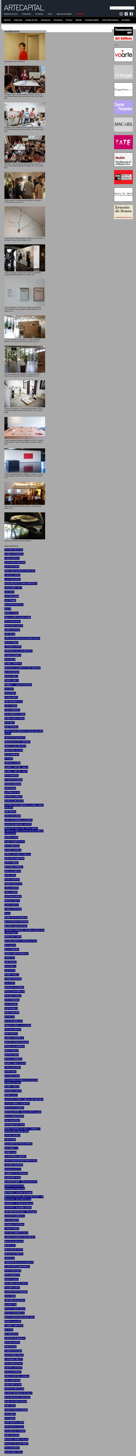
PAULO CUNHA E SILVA (15, 1309)
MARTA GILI (10, 1245)
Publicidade (26, 14)
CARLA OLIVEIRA (12, 1067)
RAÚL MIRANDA (12, 846)
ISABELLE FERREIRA (14, 554)
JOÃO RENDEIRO (12, 1448)
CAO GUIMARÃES (12, 579)
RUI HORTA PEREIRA (14, 867)
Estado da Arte (32, 20)
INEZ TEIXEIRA (11, 727)
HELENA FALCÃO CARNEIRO (17, 742)
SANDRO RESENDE (13, 979)
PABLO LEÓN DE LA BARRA (17, 1376)
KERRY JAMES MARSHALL (16, 954)
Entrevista (18, 20)
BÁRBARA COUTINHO (14, 1224)
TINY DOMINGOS (12, 1275)
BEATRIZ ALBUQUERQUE (16, 926)
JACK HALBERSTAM (13, 1021)
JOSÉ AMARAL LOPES (14, 1422)
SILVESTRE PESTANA (14, 605)
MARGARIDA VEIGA (13, 1452)
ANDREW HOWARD (13, 1351)
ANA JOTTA (10, 983)
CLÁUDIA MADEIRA (13, 780)
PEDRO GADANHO (13, 1321)
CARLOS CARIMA (12, 575)
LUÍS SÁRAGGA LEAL (14, 1427)
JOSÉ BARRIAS (11, 1008)
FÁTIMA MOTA (11, 697)
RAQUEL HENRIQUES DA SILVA (18, 1393)
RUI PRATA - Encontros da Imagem (18, 1192)
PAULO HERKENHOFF (14, 1116)
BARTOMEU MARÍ (13, 1177)
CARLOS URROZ (12, 1229)
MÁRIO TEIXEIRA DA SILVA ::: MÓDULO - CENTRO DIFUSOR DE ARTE (22, 1130)
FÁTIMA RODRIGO (13, 655)
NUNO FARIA (10, 1072)
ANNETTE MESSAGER (14, 1389)
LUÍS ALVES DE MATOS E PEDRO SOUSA (22, 638)
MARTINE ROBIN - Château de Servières (21, 1182)
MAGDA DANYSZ (12, 1342)
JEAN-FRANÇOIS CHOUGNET (17, 1397)
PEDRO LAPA (10, 1152)
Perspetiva (58, 20)
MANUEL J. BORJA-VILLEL (16, 1439)
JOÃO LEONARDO (12, 816)
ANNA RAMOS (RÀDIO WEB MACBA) (21, 1161)
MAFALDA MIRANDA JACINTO (18, 824)
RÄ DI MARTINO (12, 672)
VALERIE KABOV (12, 1288)
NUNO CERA (10, 875)
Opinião (79, 20)
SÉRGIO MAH (10, 1347)
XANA (7, 913)
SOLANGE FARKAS (13, 996)
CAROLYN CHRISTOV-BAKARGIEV (20, 1237)
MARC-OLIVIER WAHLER (16, 1401)
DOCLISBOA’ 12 (11, 1148)
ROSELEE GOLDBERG (14, 987)
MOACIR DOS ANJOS (14, 1250)
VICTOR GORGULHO (14, 550)
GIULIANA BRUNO (13, 1029)
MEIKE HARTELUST (13, 884)
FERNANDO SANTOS (14, 626)
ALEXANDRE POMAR (14, 1355)
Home (50, 14)
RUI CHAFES (10, 945)
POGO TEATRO (11, 1004)
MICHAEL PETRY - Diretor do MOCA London (23, 1112)
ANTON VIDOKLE (12, 1135)
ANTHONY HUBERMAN (15, 1338)
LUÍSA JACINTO (11, 888)
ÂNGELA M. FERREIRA (14, 1046)
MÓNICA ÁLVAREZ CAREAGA (18, 854)
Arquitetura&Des (92, 20)
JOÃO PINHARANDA (13, 1363)
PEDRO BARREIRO (13, 784)
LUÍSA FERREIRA (12, 710)
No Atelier (126, 20)
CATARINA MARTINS (14, 1165)
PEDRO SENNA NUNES (14, 718)
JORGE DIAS (10, 1406)
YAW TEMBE (10, 600)
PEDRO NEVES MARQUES (16, 917)
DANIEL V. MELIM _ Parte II (16, 767)
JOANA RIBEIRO (12, 754)
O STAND (9, 759)
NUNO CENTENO (12, 880)
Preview (69, 20)
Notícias (7, 20)
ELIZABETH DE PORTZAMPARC (18, 1144)
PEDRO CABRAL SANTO (15, 1063)
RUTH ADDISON (12, 1220)
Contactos (39, 14)
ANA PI (8, 609)
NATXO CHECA (11, 676)
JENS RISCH (10, 659)
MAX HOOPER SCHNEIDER (16, 922)
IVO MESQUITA (11, 1334)
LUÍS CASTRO (11, 706)
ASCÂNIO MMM (11, 596)
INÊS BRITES (10, 812)
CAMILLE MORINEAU (14, 1038)
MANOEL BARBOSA (13, 797)
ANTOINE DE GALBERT (15, 1431)
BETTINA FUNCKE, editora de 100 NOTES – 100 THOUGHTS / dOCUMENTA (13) (24, 1198)
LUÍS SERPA (10, 1418)
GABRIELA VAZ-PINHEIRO (16, 1173)
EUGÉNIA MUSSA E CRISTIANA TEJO (21, 941)
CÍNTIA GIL (10, 958)
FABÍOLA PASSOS (12, 630)
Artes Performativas (110, 20)
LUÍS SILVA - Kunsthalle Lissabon (18, 1207)
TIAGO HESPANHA (13, 1271)
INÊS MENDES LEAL (13, 702)
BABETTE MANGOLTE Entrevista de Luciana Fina (14, 1187)
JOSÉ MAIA (9, 1258)
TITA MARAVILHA (12, 621)
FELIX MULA (10, 966)
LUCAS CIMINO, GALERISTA (17, 1103)
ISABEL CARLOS (12, 1087)
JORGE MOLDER (12, 1013)
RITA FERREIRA (11, 776)
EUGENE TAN (10, 1304)
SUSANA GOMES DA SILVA (16, 1233)
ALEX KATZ (10, 970)
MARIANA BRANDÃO (14, 801)
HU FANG (9, 1330)
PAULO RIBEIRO (12, 949)
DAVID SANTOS (11, 1279)
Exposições (45, 20)
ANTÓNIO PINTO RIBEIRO (16, 1292)
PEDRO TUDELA (12, 975)
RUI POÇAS (9, 1017)
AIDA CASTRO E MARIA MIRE (18, 617)
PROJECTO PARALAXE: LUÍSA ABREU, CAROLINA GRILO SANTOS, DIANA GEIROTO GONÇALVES (24, 830)
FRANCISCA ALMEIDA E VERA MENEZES (22, 668)
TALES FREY (10, 693)
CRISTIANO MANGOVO (15, 738)
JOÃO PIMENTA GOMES (15, 714)
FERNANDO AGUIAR (14, 750)
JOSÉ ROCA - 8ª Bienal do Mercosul (19, 1203)
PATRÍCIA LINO (11, 837)
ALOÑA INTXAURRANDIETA (17, 1266)
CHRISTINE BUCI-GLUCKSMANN (19, 1262)
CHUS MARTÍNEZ (12, 1120)
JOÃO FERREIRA (12, 1000)
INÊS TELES (10, 634)
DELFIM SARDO (11, 1055)
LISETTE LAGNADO (13, 1368)
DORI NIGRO (10, 788)
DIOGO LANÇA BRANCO (15, 746)
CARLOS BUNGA (12, 558)
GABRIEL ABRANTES (14, 1326)
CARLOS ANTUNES (13, 909)
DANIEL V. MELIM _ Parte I (16, 771)
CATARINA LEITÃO (13, 647)
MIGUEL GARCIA (12, 901)
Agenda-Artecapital (64, 14)
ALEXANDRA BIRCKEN (15, 562)
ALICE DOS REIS (12, 567)
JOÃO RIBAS (10, 1414)
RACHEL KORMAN (13, 850)
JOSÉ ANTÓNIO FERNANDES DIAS (19, 1317)
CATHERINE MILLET (14, 1359)
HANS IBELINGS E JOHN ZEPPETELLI (21, 583)
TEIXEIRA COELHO (13, 1091)
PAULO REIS (10, 1296)
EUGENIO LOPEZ (12, 1076)
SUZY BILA (9, 723)
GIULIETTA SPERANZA (15, 1216)
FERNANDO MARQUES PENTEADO (20, 571)
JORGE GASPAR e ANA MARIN (18, 1025)
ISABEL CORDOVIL (13, 664)
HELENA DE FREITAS (14, 1254)
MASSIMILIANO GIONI (14, 1125)
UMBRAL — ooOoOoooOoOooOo (18, 685)
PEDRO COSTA (11, 1095)
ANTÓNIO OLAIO (12, 792)
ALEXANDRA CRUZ (13, 588)
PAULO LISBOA (11, 642)
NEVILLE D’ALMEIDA (14, 1108)
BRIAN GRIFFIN (11, 1051)
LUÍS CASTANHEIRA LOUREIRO (18, 820)
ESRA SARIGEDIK (12, 1380)
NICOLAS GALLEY (13, 1169)
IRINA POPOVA (11, 1034)
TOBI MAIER (10, 1140)
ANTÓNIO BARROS (13, 896)
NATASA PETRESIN (13, 1372)
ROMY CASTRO (11, 613)
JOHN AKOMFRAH (13, 871)
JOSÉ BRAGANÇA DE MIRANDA (18, 651)
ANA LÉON (9, 592)
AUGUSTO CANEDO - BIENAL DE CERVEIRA (24, 1099)
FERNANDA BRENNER (14, 858)
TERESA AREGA (11, 680)
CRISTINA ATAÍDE (12, 763)
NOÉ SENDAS (10, 962)
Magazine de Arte (11, 14)
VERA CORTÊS (11, 892)
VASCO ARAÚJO (12, 905)
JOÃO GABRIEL (11, 863)
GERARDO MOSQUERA (15, 1300)
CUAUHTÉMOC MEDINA (15, 1156)
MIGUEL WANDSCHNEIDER (17, 1042)
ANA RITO (9, 689)
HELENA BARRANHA (14, 1241)
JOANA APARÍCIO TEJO (15, 842)
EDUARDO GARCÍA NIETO (16, 1283)
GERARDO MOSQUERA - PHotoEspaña (21, 1212)
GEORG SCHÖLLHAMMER (16, 1410)
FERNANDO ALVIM (13, 1385)
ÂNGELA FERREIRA (13, 1059)
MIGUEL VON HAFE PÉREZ (16, 1444)
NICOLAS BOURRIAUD (14, 991)
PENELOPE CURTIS (13, 937)
